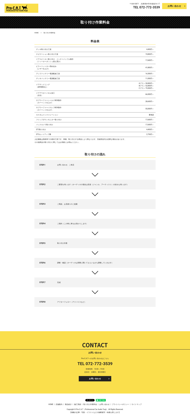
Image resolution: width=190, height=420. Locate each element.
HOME (132, 13)
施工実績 (164, 13)
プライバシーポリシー (120, 405)
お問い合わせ (174, 6)
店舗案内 (142, 13)
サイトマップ (136, 405)
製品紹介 (153, 13)
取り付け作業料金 (178, 13)
